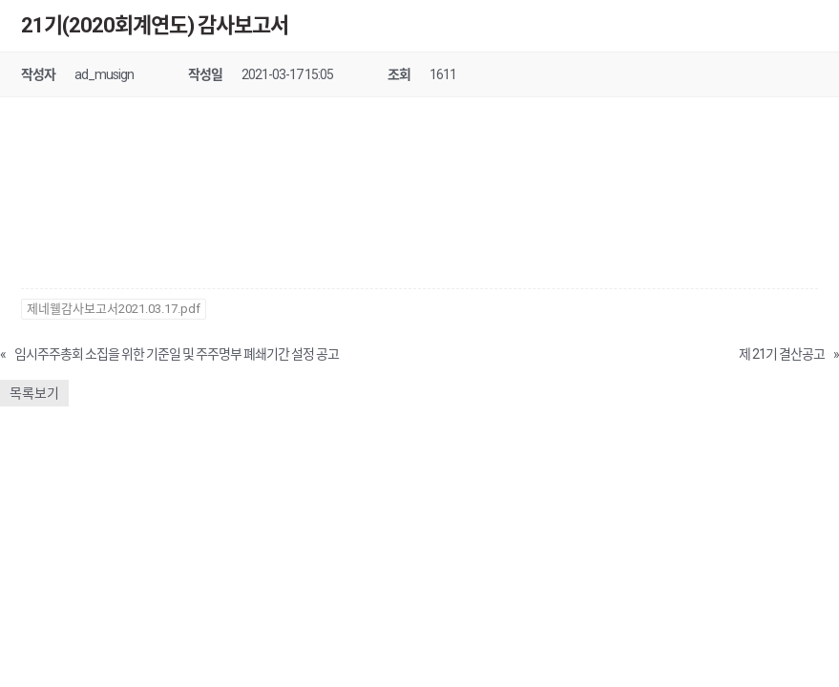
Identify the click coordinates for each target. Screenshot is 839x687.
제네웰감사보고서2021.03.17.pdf (113, 309)
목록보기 (34, 393)
